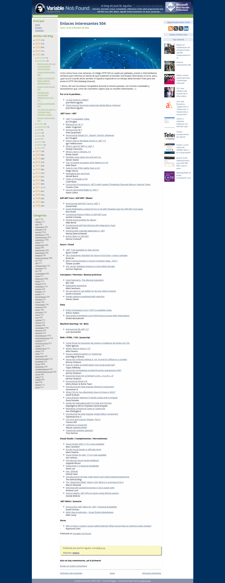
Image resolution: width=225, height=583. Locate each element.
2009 (38, 194)
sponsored (39, 356)
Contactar (157, 6)
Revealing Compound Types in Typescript (85, 408)
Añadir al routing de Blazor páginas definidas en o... (45, 81)
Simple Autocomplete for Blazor (81, 220)
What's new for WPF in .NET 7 (80, 146)
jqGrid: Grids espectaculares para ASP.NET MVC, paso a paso (182, 163)
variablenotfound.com (44, 372)
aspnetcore (39, 235)
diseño (37, 281)
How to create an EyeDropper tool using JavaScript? (90, 364)
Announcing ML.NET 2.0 (77, 329)
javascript (39, 307)
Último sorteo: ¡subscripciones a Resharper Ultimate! (183, 79)
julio (39, 129)
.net (36, 219)
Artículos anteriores (151, 573)
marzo (40, 142)
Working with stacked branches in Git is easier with (90, 487)
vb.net (37, 374)
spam (37, 354)
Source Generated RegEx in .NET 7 (82, 189)
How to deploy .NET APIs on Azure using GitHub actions (92, 493)
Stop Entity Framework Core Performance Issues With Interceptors (98, 315)
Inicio (138, 6)
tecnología (39, 361)
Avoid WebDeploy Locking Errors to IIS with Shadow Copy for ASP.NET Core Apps (104, 209)
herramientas (40, 297)
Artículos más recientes (71, 573)
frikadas (38, 291)
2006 (38, 205)
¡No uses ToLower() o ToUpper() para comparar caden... (46, 112)
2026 (38, 40)
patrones (38, 330)
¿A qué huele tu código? (77, 99)
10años (38, 222)
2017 (38, 165)
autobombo (39, 245)
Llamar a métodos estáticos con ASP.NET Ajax (182, 122)
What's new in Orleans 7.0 (78, 151)
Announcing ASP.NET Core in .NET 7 (83, 203)
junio (39, 132)
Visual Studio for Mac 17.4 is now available (86, 455)
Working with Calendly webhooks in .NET (85, 230)
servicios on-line (41, 343)
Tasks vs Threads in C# (77, 179)
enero (39, 148)
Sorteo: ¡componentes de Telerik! (182, 134)
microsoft (39, 312)
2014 (38, 176)
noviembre (42, 60)
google (37, 294)
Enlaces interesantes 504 (83, 23)
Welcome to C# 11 (74, 124)
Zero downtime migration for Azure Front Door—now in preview (96, 255)
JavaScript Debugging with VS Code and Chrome (89, 403)
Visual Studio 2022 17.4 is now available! (85, 444)
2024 (38, 47)
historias (38, 299)
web (37, 382)
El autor (147, 6)
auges (37, 242)
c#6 (36, 263)
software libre (40, 348)
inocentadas (40, 304)
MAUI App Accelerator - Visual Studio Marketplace (90, 512)
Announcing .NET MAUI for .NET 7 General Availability (91, 506)
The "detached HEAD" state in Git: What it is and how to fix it (95, 482)
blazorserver (40, 250)
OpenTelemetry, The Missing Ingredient (85, 280)
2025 (38, 43)
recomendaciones (42, 338)
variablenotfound (42, 369)
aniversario (39, 227)
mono (37, 315)
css (36, 271)
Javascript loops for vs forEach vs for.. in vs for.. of (89, 375)
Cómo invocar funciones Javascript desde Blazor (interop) (93, 105)
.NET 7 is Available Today (78, 119)
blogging (38, 255)
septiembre (42, 127)
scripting (38, 341)
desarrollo (39, 279)
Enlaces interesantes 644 (183, 63)
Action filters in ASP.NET (77, 236)
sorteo (37, 351)
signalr (37, 346)
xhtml (37, 387)
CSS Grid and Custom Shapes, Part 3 (83, 419)
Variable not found (82, 533)
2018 (38, 162)
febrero (40, 145)
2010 (38, 191)
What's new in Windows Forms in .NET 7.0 (86, 140)
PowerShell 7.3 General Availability (82, 465)
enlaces (38, 284)
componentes (40, 266)
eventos (38, 289)
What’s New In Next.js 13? (78, 348)
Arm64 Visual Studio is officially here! (83, 449)
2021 (38, 151)
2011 (38, 187)
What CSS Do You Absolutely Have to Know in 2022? (90, 392)
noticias (38, 325)
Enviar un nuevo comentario (73, 566)
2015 (38, 173)
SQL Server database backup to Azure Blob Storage (90, 266)
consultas (39, 268)
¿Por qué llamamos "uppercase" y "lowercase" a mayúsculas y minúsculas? (182, 108)
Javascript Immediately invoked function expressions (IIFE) (93, 370)
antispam (39, 229)
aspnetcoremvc (41, 237)
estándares (39, 286)
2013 (38, 180)
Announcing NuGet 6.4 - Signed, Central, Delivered (90, 135)
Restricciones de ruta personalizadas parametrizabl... (46, 66)
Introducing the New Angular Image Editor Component (92, 414)
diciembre (41, 57)
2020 (38, 154)
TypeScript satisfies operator (79, 430)
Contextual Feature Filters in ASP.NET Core (86, 214)
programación (40, 335)
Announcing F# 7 (74, 129)
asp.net (38, 232)
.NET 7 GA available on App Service (82, 250)
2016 (38, 169)
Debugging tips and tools (78, 173)
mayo (39, 135)
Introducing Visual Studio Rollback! (82, 460)
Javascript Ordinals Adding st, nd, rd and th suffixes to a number (96, 359)
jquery (37, 310)
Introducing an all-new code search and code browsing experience (97, 476)
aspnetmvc (39, 240)
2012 (38, 183)
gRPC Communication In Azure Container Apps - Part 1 (92, 260)
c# (36, 260)
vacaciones (39, 366)
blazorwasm (40, 253)
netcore (38, 323)
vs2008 (38, 379)
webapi (38, 385)
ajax (36, 224)
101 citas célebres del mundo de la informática (181, 92)
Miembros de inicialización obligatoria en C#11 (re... (45, 96)
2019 (38, 158)
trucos (37, 364)
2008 (38, 198)
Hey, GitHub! (72, 471)
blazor (37, 248)
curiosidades (40, 273)
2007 (38, 201)
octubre (40, 124)
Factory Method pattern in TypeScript (84, 354)
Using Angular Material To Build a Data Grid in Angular (92, 397)
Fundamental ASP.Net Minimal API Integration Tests (91, 225)
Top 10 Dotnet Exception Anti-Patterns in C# (87, 162)
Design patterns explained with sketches (85, 296)
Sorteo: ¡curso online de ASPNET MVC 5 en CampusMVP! (183, 149)
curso (37, 276)
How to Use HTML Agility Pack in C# (83, 168)
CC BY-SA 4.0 (145, 581)
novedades (39, 328)
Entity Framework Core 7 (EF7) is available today (89, 310)
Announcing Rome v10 (76, 381)
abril (39, 138)
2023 (38, 50)
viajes (37, 377)
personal (38, 333)
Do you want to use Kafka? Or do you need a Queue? (91, 291)
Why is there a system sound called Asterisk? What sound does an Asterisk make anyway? (109, 526)
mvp (37, 317)
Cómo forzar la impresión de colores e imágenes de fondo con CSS (98, 343)
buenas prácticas (42, 258)
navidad (38, 320)
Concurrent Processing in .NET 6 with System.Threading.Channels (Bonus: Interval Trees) (108, 184)
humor (38, 302)
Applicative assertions (76, 285)
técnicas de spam (42, 359)
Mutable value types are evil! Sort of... (84, 157)
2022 (38, 54)
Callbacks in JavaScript (76, 425)
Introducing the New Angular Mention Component (90, 386)
